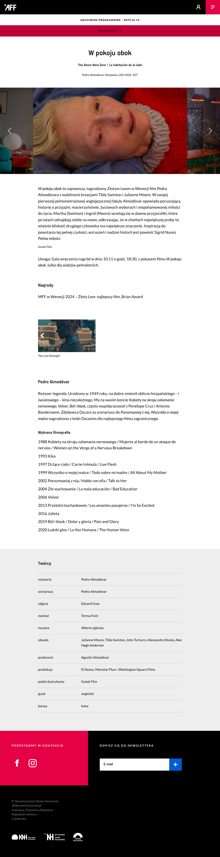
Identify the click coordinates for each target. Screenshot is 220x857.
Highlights (107, 30)
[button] (210, 131)
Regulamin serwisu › (25, 814)
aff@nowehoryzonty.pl (26, 805)
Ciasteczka (19, 818)
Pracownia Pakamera (39, 810)
